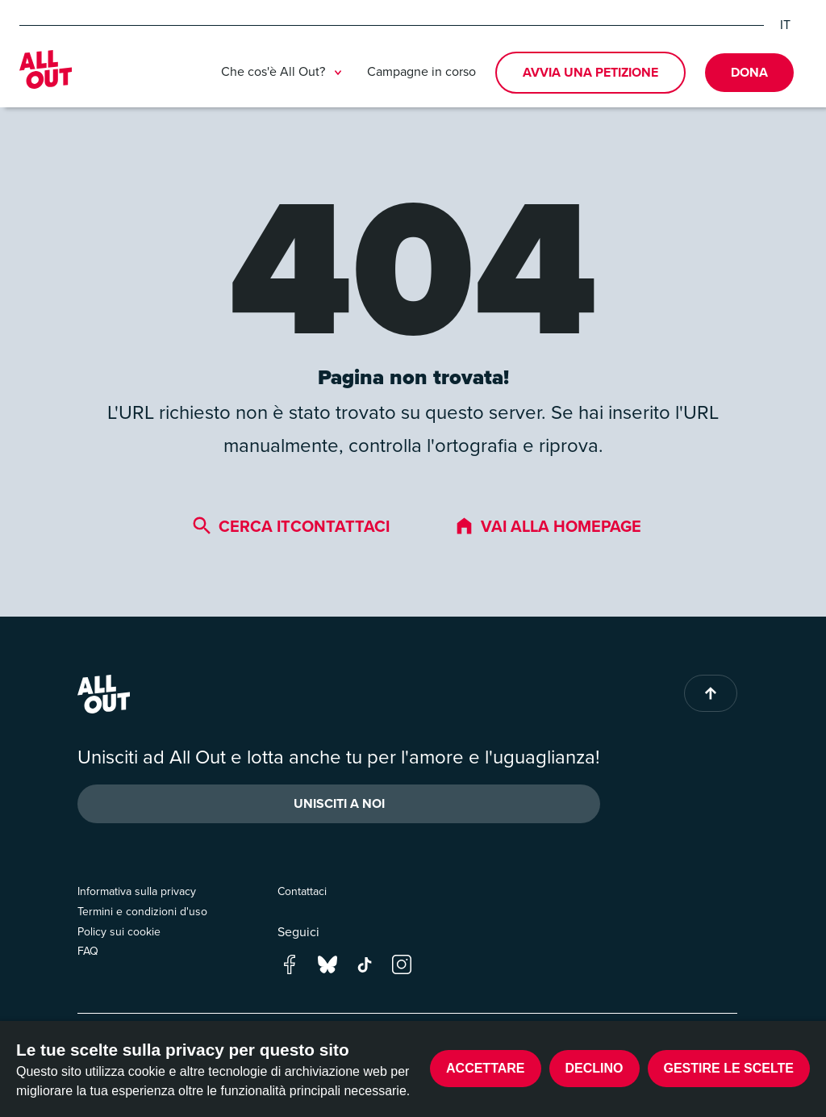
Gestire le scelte (729, 1068)
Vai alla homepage (547, 526)
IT (785, 25)
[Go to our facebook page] (289, 963)
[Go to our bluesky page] (327, 963)
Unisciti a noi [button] (339, 803)
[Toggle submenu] (338, 72)
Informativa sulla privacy (136, 891)
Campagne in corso (421, 71)
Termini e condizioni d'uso (142, 911)
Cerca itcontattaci (291, 526)
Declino (594, 1068)
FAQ (87, 951)
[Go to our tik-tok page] (364, 963)
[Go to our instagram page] (401, 963)
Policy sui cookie (119, 931)
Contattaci (302, 891)
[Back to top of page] (710, 693)
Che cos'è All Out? (284, 72)
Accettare (485, 1068)
